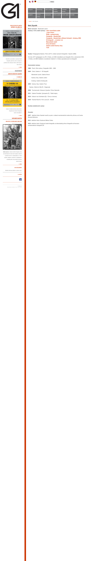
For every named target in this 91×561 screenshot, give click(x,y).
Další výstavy (48, 9)
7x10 (47, 47)
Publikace (73, 9)
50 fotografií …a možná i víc (54, 40)
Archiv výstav (65, 14)
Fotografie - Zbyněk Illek (53, 36)
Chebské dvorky (64, 10)
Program (30, 9)
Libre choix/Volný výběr (53, 30)
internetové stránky (11, 187)
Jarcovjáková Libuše (16, 25)
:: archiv (19, 174)
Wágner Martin (17, 118)
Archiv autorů (57, 14)
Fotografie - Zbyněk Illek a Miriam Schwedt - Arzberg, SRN (63, 38)
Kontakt (72, 14)
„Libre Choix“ (50, 32)
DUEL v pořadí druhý (52, 34)
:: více (20, 67)
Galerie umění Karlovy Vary (54, 45)
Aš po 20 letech (50, 43)
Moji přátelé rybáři (51, 42)
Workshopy (39, 9)
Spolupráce (48, 14)
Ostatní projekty (56, 10)
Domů (30, 21)
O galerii (30, 14)
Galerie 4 (20, 186)
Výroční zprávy (39, 15)
